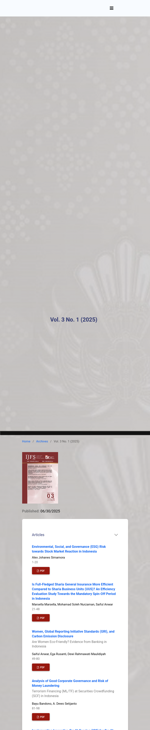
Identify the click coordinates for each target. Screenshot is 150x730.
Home (26, 441)
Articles (38, 535)
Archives (42, 441)
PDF (42, 570)
